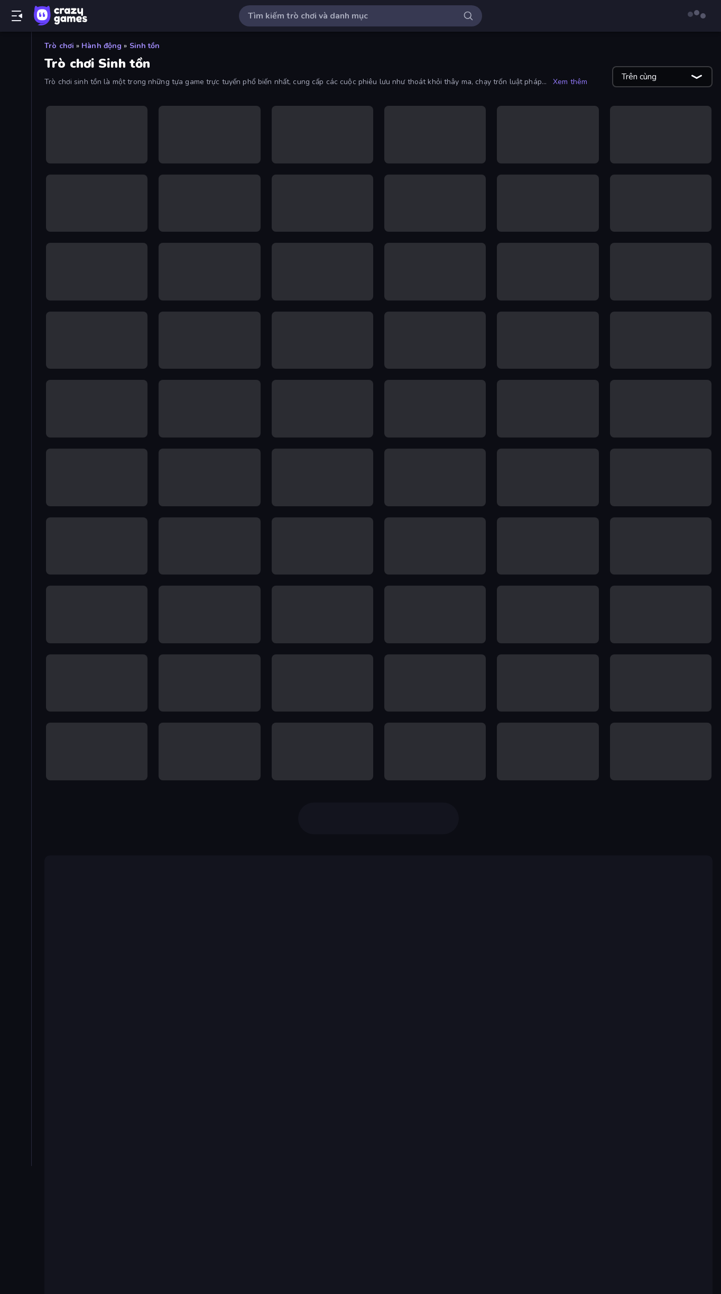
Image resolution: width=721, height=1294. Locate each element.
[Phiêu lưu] (15, 562)
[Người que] (15, 526)
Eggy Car (649, 1208)
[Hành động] (15, 418)
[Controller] (15, 364)
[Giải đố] (15, 400)
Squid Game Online (364, 903)
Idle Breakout (560, 1208)
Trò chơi (59, 46)
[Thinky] (15, 598)
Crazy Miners (267, 983)
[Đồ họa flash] (15, 382)
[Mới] (15, 85)
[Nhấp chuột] (15, 544)
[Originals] (15, 139)
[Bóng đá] (15, 292)
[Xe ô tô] (15, 634)
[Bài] (15, 202)
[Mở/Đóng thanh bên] (17, 16)
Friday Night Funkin (99, 1220)
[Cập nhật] (15, 121)
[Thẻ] (15, 661)
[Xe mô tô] (15, 616)
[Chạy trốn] (15, 346)
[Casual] (15, 328)
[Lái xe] (15, 472)
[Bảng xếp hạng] (15, 175)
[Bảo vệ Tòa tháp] (15, 256)
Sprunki (609, 1208)
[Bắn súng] (15, 220)
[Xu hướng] (15, 103)
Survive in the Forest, (163, 1131)
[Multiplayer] (15, 157)
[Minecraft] (15, 508)
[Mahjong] (15, 490)
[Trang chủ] (15, 49)
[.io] (15, 436)
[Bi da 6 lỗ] (15, 274)
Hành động (101, 46)
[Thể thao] (15, 580)
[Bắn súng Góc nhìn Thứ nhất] (15, 238)
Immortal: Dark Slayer (256, 1064)
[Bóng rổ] (15, 310)
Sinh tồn (145, 46)
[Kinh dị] (15, 454)
